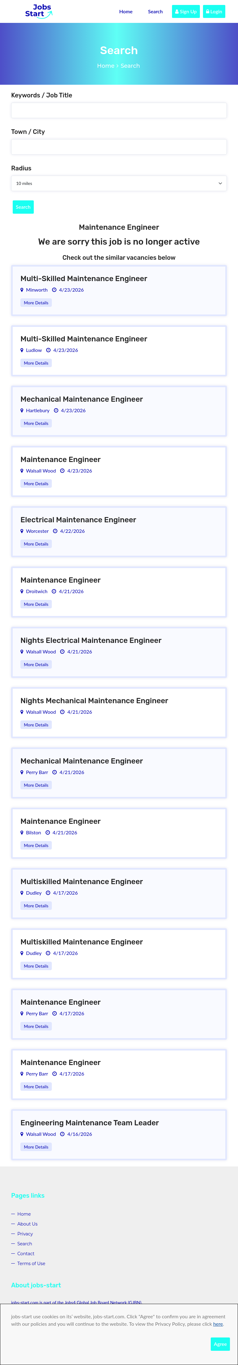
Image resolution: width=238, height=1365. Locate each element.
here (218, 1324)
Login (214, 11)
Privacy (25, 1234)
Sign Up (186, 11)
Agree (220, 1344)
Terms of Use (31, 1263)
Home (126, 11)
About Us (27, 1224)
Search (155, 11)
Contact (25, 1253)
